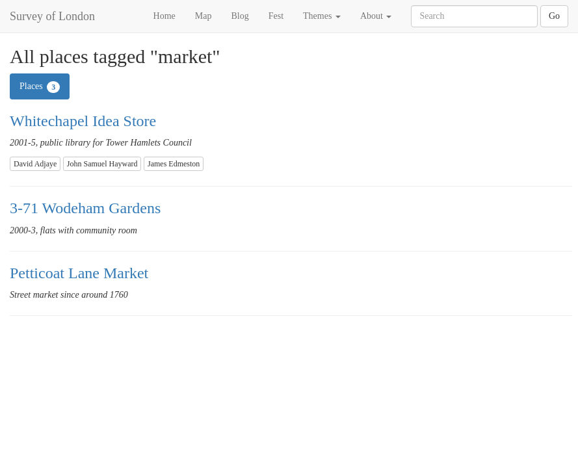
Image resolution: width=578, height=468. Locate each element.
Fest (276, 16)
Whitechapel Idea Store (83, 120)
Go (554, 16)
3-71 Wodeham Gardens (85, 208)
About (376, 16)
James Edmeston (174, 163)
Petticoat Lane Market (79, 273)
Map (203, 16)
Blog (239, 16)
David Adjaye (35, 163)
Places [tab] (40, 87)
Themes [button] (322, 16)
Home (164, 16)
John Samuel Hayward (102, 163)
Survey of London (52, 16)
